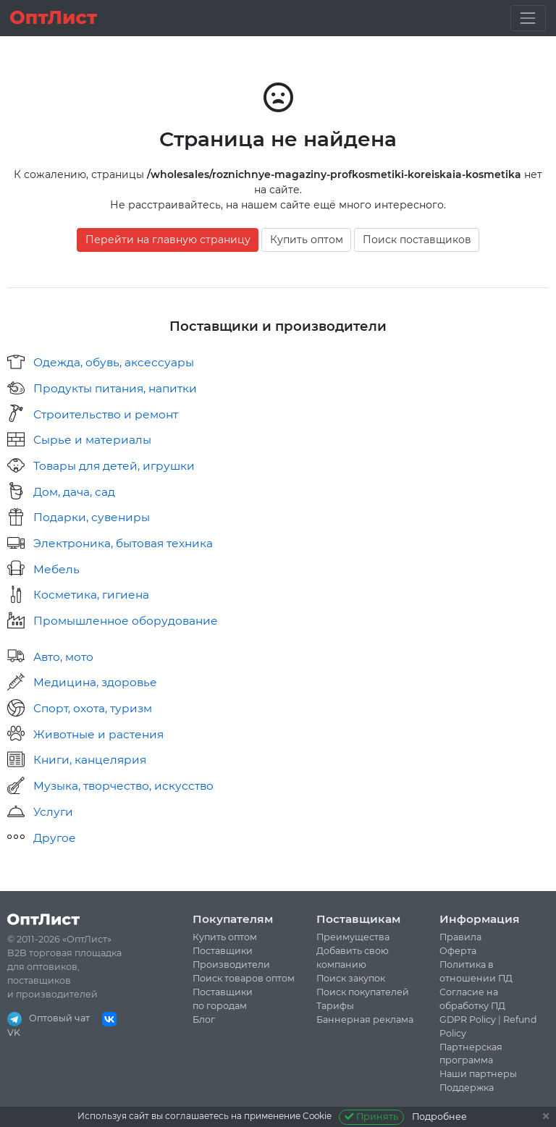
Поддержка (466, 1087)
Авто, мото (63, 657)
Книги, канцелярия (89, 760)
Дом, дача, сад (74, 492)
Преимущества (352, 937)
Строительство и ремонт (105, 414)
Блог (204, 1019)
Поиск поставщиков (417, 239)
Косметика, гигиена (91, 595)
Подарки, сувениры (91, 517)
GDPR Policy (467, 1019)
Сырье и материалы (92, 440)
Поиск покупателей (362, 992)
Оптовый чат (48, 1018)
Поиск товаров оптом (244, 978)
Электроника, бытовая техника (123, 543)
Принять (372, 1116)
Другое (54, 838)
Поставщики (223, 950)
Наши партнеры (478, 1073)
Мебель (56, 569)
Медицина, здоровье (95, 682)
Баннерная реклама (364, 1019)
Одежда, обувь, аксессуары (113, 362)
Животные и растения (98, 734)
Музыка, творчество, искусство (123, 786)
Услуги (53, 812)
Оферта (457, 950)
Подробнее (439, 1116)
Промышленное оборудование (125, 621)
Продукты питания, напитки (115, 388)
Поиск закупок (350, 978)
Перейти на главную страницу (167, 239)
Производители (231, 964)
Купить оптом (306, 239)
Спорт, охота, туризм (92, 708)
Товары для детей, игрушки (114, 466)
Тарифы (335, 1005)
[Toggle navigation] (528, 17)
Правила (460, 937)
